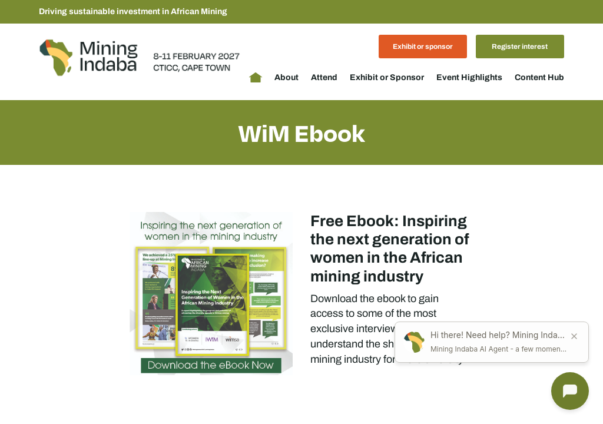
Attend (324, 77)
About (286, 77)
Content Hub (539, 77)
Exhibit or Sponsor (387, 77)
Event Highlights (469, 77)
